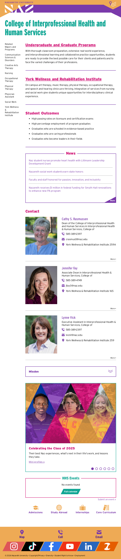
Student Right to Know (64, 555)
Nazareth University (19, 7)
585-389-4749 (74, 280)
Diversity (49, 555)
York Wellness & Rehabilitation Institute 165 (90, 291)
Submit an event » (107, 499)
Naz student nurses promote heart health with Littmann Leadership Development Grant (66, 162)
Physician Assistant (9, 95)
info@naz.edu (99, 534)
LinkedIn (88, 546)
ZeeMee (107, 546)
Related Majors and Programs (10, 47)
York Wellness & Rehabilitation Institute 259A (91, 244)
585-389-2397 (74, 234)
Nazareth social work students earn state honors (56, 171)
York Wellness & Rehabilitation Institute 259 (90, 340)
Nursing (9, 73)
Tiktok (32, 546)
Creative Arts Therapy (11, 66)
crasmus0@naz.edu (76, 239)
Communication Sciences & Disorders (12, 57)
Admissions (36, 512)
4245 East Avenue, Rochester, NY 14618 (22, 534)
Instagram (14, 546)
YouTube (70, 546)
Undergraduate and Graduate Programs (60, 45)
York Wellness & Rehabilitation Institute (12, 111)
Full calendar (70, 491)
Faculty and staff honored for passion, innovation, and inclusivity (65, 179)
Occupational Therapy (11, 79)
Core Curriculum (106, 512)
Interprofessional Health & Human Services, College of (88, 228)
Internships (82, 512)
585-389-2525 (60, 534)
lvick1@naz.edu (74, 335)
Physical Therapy (9, 87)
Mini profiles (36, 461)
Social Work (10, 102)
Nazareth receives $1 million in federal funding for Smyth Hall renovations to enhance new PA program (70, 189)
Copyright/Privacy (36, 555)
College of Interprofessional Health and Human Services (55, 27)
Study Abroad (59, 512)
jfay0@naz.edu (74, 285)
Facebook (51, 546)
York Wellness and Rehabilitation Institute (63, 79)
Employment (80, 555)
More (112, 4)
